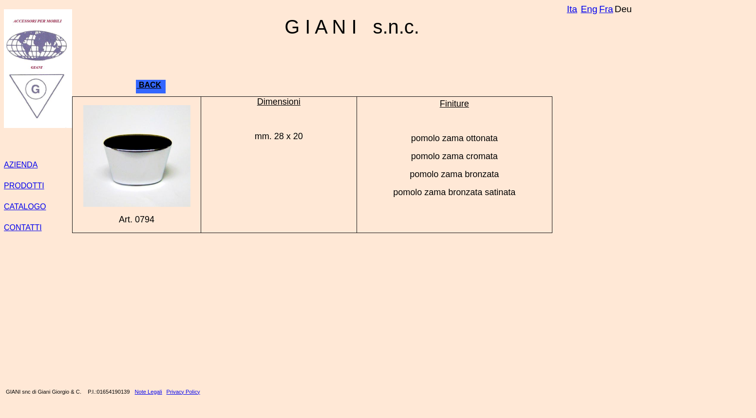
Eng (589, 9)
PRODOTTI (24, 186)
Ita (572, 9)
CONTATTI (23, 227)
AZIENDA (21, 165)
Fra (606, 9)
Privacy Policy (183, 392)
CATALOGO (25, 206)
